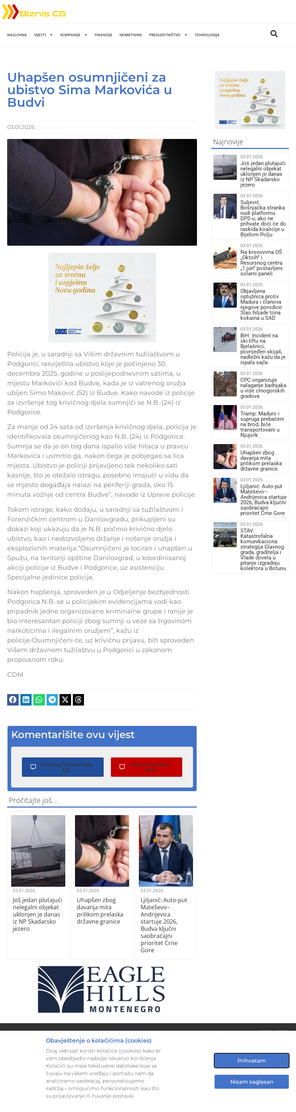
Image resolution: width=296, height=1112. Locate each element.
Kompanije (74, 34)
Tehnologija (207, 34)
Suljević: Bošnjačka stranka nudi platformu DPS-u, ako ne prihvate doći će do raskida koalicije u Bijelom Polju (263, 218)
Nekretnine (130, 34)
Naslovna (17, 34)
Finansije (103, 34)
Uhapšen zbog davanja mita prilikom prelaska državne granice (100, 910)
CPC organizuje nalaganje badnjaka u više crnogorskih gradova (263, 388)
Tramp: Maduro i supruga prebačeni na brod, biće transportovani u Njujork (262, 424)
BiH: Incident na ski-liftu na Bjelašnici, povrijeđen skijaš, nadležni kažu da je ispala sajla (263, 349)
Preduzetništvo (168, 34)
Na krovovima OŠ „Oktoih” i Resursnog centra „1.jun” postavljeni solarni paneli (261, 263)
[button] (13, 700)
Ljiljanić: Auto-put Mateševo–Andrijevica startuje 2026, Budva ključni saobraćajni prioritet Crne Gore (164, 925)
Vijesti (43, 34)
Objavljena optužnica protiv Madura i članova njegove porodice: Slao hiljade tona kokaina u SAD (261, 304)
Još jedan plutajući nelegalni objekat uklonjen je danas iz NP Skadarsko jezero (37, 914)
